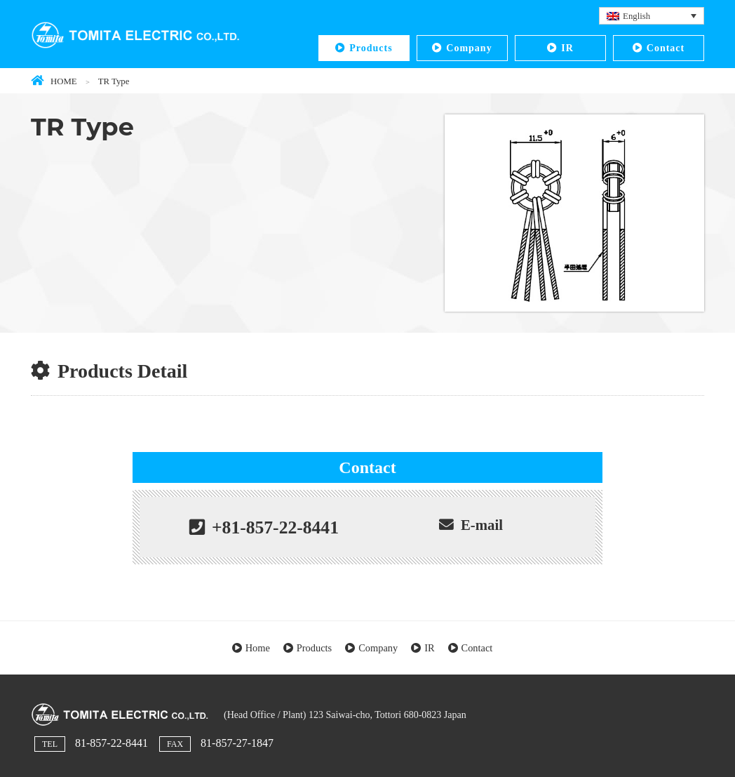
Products (370, 48)
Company (469, 48)
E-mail (482, 525)
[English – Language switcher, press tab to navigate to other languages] (651, 16)
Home (257, 647)
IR (567, 48)
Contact (666, 48)
